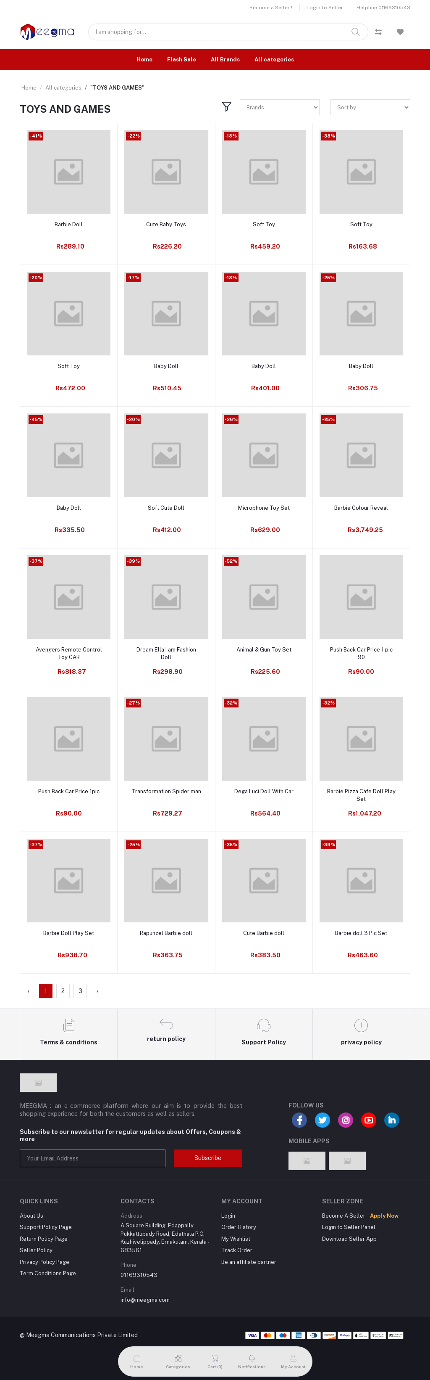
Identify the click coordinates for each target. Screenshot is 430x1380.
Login (228, 1216)
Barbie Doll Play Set (68, 933)
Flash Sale (181, 59)
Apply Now (384, 1216)
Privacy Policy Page (44, 1262)
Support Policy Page (46, 1227)
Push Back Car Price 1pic (69, 791)
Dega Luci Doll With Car (264, 791)
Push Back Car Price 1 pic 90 (361, 653)
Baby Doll (166, 366)
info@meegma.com (145, 1300)
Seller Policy (36, 1250)
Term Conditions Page (48, 1273)
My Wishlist (235, 1239)
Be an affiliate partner (248, 1262)
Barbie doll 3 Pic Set (361, 933)
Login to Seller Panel (348, 1227)
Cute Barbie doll (263, 933)
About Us (31, 1216)
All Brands (225, 59)
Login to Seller (325, 8)
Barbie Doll (69, 224)
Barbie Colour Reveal (361, 508)
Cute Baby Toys (166, 224)
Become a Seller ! (270, 8)
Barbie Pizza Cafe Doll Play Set (361, 795)
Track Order (236, 1250)
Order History (238, 1227)
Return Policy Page (44, 1239)
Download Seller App (349, 1239)
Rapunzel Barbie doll (166, 933)
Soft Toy (264, 224)
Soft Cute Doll (166, 508)
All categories (274, 59)
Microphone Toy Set (264, 508)
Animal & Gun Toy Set (263, 649)
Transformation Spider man (166, 791)
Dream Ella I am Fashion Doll (166, 653)
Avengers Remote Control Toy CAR (69, 653)
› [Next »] (97, 991)
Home (144, 59)
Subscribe (207, 1158)
